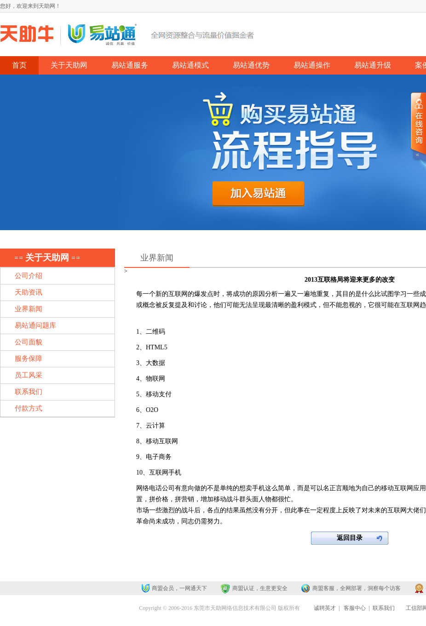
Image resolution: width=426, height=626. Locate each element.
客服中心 (355, 608)
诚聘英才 (325, 608)
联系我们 (384, 608)
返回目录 (350, 537)
